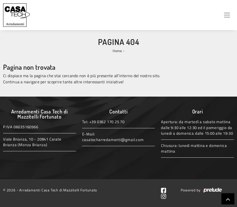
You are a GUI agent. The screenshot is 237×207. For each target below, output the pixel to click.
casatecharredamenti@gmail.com (113, 140)
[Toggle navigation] (227, 15)
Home (117, 50)
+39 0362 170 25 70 (107, 122)
